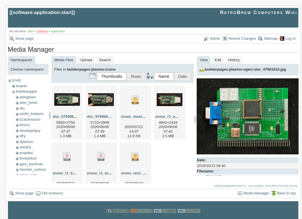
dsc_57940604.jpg (102, 116)
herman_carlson (32, 169)
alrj (21, 108)
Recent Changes (242, 38)
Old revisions (52, 188)
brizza (24, 125)
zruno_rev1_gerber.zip (140, 173)
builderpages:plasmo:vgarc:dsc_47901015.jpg (245, 69)
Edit (218, 60)
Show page (24, 38)
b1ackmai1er (30, 119)
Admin (215, 38)
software (42, 31)
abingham (27, 97)
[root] (16, 80)
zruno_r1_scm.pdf (103, 173)
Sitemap (270, 38)
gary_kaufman (31, 164)
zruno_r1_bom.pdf (69, 173)
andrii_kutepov (31, 114)
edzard (25, 147)
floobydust (27, 158)
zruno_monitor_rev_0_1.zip (145, 116)
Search (105, 60)
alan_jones (28, 102)
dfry (22, 136)
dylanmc (26, 142)
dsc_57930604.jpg (68, 116)
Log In (290, 38)
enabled (26, 153)
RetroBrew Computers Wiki (258, 12)
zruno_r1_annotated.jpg (176, 116)
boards (21, 86)
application (58, 31)
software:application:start (42, 12)
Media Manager (256, 188)
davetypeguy (30, 130)
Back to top (286, 188)
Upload (86, 60)
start (30, 31)
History (233, 60)
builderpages (26, 91)
